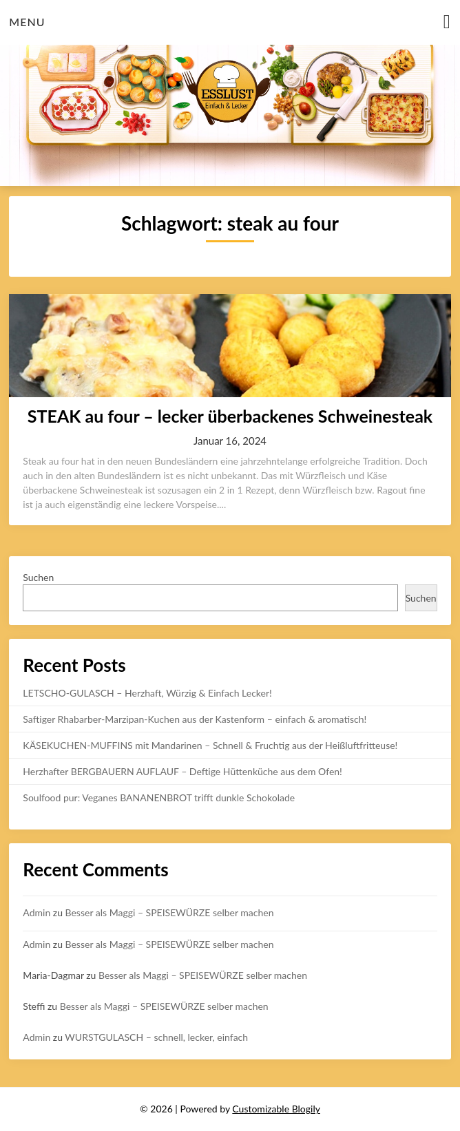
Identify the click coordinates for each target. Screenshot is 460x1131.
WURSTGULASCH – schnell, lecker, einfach (156, 1037)
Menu (27, 21)
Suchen (38, 577)
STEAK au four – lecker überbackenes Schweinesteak (230, 415)
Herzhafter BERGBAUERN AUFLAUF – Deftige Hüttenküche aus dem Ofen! (182, 771)
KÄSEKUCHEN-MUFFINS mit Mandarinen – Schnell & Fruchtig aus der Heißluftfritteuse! (210, 745)
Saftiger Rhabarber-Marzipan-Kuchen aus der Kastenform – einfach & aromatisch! (194, 719)
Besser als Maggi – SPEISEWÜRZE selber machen (169, 912)
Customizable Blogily (276, 1108)
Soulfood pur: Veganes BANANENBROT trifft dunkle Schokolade (159, 797)
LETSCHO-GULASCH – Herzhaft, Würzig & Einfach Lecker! (147, 693)
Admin (36, 912)
